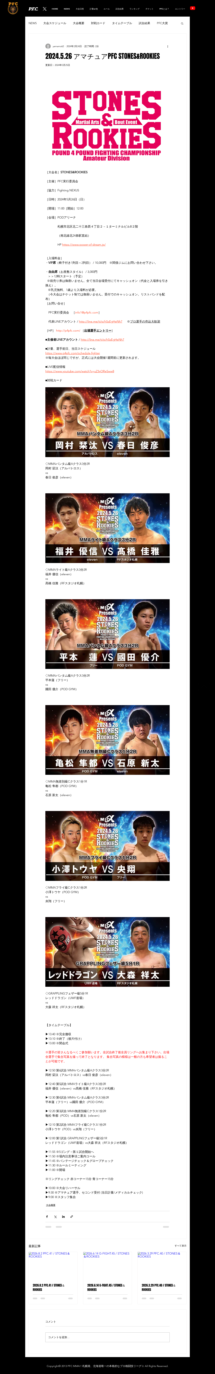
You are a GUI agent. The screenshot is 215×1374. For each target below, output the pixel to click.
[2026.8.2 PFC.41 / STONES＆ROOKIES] (53, 1265)
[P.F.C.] (37, 9)
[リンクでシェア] (71, 1216)
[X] (45, 9)
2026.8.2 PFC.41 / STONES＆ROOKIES (49, 1287)
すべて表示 (180, 1245)
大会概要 (78, 23)
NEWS (33, 23)
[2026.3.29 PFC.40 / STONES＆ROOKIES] (162, 1265)
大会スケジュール (54, 23)
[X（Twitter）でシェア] (55, 1216)
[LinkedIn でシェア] (63, 1216)
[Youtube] (193, 8)
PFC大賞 (162, 23)
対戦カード (98, 23)
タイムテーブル (122, 23)
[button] (134, 9)
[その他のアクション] (168, 46)
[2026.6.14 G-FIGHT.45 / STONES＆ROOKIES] (107, 1265)
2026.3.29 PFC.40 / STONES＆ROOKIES (159, 1287)
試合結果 (144, 23)
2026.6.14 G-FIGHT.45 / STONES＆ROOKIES (106, 1287)
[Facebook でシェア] (47, 1216)
